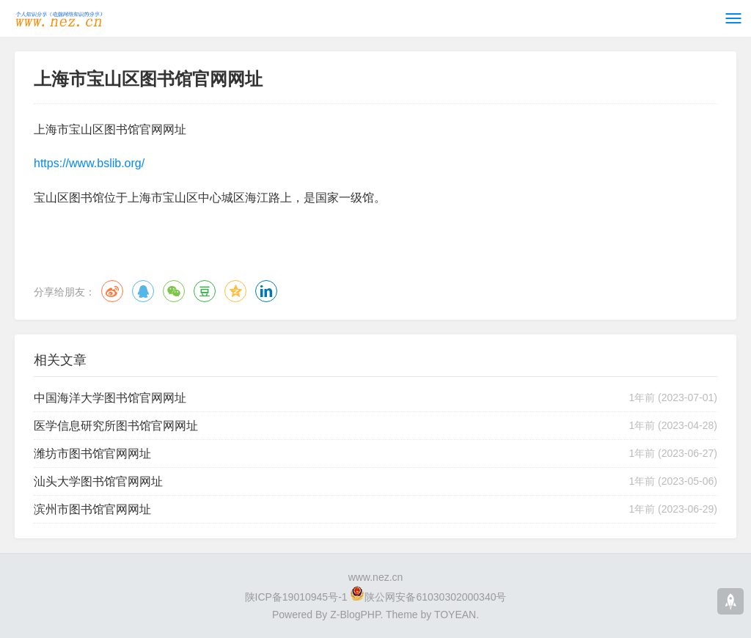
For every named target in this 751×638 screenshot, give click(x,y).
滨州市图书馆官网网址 (92, 509)
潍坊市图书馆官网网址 (92, 453)
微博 (112, 291)
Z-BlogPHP (355, 614)
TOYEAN (455, 614)
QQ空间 (235, 291)
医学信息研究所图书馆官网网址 (116, 425)
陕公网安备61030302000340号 (435, 597)
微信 (174, 291)
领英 (266, 291)
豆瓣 (205, 291)
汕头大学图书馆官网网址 (98, 481)
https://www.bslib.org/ (89, 163)
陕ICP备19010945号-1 (296, 597)
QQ (143, 291)
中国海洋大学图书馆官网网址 (110, 398)
